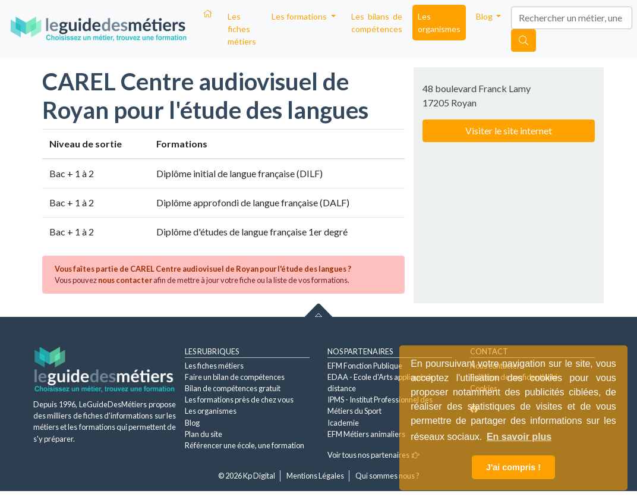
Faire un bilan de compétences (235, 377)
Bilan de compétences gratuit (232, 388)
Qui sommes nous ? (387, 475)
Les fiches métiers (242, 28)
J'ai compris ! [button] (513, 467)
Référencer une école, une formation (244, 445)
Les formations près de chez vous (239, 399)
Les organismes (439, 22)
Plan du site (203, 434)
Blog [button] (485, 16)
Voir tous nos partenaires (373, 455)
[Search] (571, 18)
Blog (192, 422)
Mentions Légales (315, 475)
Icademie (343, 422)
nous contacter (125, 280)
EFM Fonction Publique (364, 365)
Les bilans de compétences (376, 22)
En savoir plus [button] (519, 437)
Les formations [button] (300, 16)
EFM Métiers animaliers (366, 434)
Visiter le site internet (508, 130)
